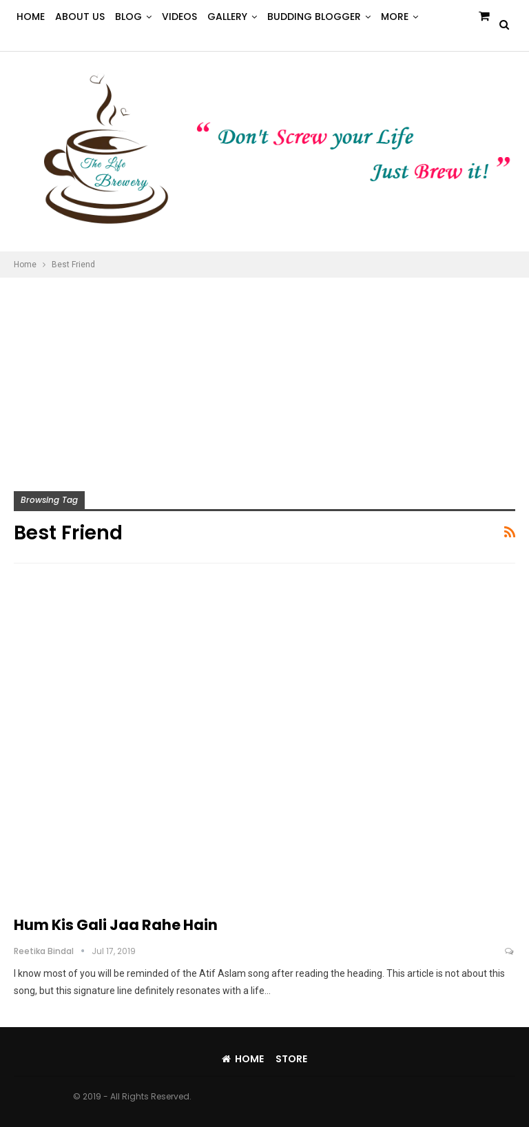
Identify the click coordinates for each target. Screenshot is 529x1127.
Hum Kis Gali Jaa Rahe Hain (116, 925)
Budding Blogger (314, 16)
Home (31, 16)
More (394, 16)
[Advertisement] (264, 381)
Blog (128, 16)
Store (291, 1059)
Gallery (227, 16)
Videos (179, 16)
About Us (80, 16)
